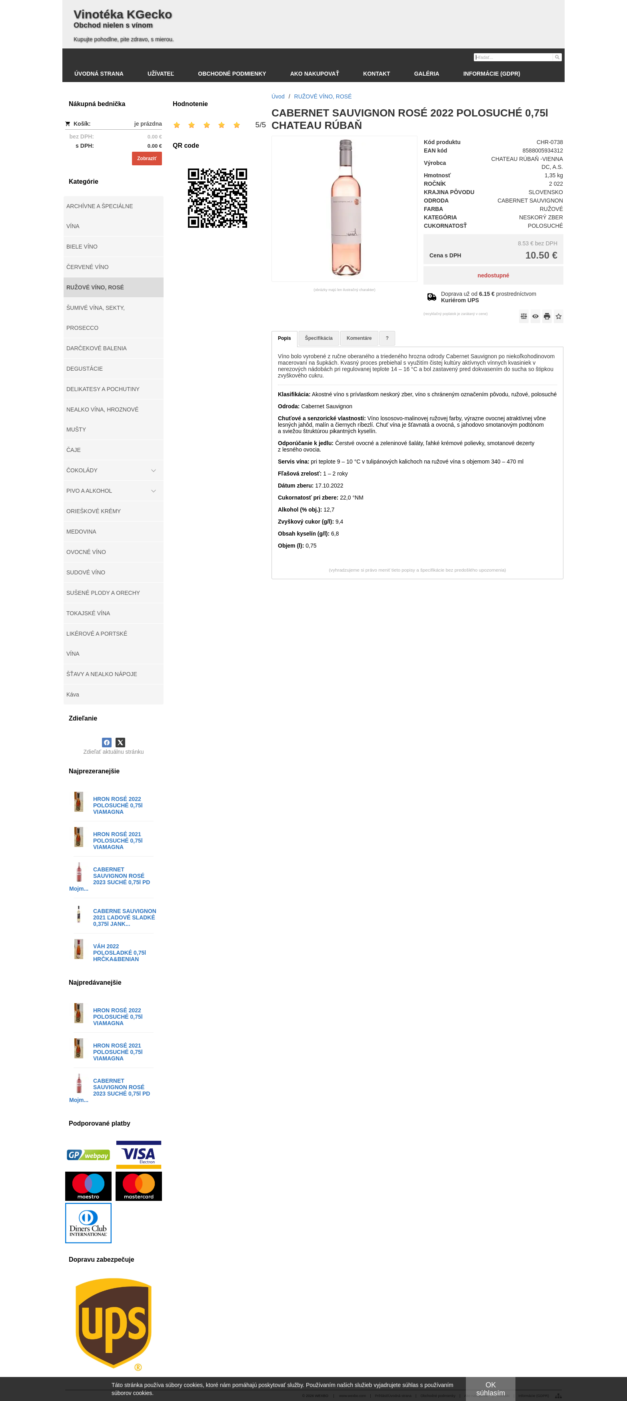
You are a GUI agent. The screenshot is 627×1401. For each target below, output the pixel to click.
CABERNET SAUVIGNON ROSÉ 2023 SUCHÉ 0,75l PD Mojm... (109, 879)
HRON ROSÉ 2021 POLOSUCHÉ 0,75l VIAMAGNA (118, 840)
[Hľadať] (557, 57)
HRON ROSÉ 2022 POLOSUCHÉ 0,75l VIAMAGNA (118, 805)
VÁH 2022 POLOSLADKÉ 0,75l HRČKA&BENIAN (119, 952)
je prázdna (148, 123)
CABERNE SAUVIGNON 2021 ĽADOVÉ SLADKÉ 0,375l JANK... (124, 917)
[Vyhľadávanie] (518, 57)
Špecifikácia (319, 338)
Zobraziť (146, 158)
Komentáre (359, 338)
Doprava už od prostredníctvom (488, 297)
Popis (284, 338)
